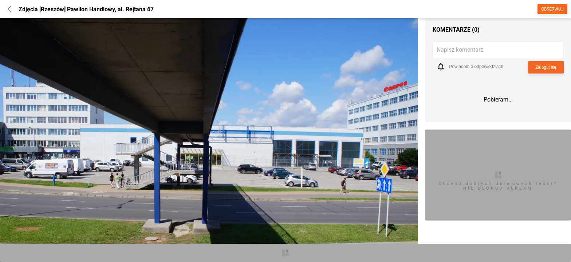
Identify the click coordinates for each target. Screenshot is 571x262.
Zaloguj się (545, 67)
